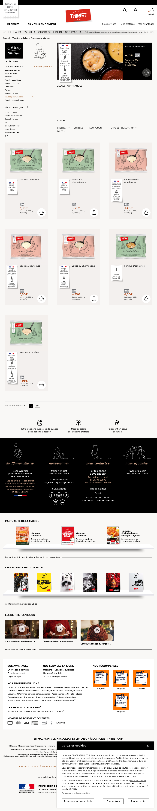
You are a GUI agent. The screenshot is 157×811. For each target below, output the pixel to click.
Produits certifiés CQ (13, 132)
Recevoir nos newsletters (48, 557)
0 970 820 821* (98, 474)
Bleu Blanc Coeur (12, 126)
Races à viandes (11, 119)
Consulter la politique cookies (76, 793)
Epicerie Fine (14, 700)
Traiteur (8, 90)
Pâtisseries (29, 697)
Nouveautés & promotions (12, 71)
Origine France (11, 112)
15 (31, 406)
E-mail (98, 493)
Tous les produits (14, 66)
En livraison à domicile (18, 670)
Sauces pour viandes (40, 38)
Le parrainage (14, 676)
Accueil (6, 38)
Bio (6, 122)
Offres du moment (16, 687)
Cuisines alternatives (66, 697)
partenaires (130, 755)
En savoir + (61, 723)
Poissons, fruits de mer (52, 690)
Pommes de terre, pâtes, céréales (34, 694)
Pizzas (85, 687)
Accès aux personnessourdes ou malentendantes (98, 499)
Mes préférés (128, 24)
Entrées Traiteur (44, 687)
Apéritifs (31, 687)
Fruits (71, 694)
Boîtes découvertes (31, 700)
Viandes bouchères (13, 80)
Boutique (46, 700)
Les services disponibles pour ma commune (37, 746)
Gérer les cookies (138, 780)
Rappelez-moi (98, 488)
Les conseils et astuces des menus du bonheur (41, 711)
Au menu (12, 711)
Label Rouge (10, 129)
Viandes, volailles (20, 38)
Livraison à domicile (52, 673)
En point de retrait (16, 673)
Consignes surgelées (64, 670)
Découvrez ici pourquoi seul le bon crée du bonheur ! (20, 474)
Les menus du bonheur (42, 24)
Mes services (109, 24)
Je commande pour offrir (55, 676)
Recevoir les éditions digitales (19, 557)
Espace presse (32, 749)
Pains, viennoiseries (45, 697)
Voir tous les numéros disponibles (21, 604)
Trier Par (62, 128)
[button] (135, 10)
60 (37, 406)
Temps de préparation (121, 128)
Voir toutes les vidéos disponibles (20, 649)
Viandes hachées (12, 83)
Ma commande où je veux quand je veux (59, 481)
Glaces (79, 694)
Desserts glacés (15, 697)
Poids (60, 131)
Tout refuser (113, 801)
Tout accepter (138, 801)
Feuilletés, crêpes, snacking (67, 687)
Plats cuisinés (32, 690)
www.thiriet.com (111, 755)
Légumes (12, 694)
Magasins (47, 670)
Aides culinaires (59, 694)
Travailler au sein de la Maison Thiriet (137, 472)
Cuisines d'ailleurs (16, 690)
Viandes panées (11, 93)
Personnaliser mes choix (78, 801)
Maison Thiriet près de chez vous (59, 472)
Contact (43, 749)
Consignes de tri (17, 749)
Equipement (96, 128)
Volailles (8, 77)
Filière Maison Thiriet (13, 115)
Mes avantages (146, 24)
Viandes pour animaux (14, 100)
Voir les (78, 128)
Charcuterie (10, 87)
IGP (6, 136)
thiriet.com (13, 746)
